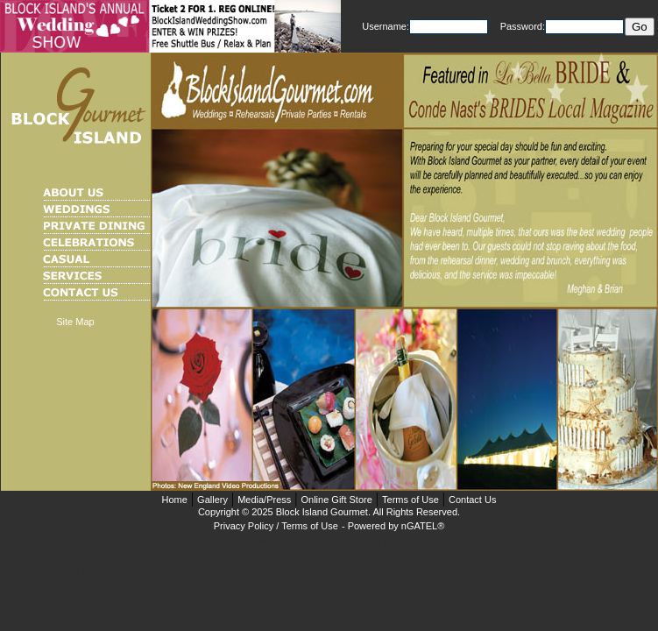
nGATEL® (422, 526)
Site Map (75, 321)
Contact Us (472, 499)
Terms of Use (410, 499)
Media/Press (264, 499)
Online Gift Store (336, 499)
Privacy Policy (243, 526)
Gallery (212, 499)
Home (174, 499)
